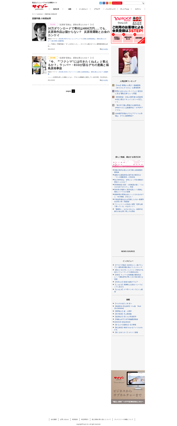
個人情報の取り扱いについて (101, 419)
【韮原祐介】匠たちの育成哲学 (125, 316)
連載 (69, 9)
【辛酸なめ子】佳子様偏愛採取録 (126, 319)
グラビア (97, 9)
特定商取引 (84, 419)
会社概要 (54, 419)
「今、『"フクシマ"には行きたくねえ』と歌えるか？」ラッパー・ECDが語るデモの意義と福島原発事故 (78, 65)
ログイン (138, 9)
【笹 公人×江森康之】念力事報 (125, 325)
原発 (84, 39)
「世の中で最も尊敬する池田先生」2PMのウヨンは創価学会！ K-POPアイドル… (129, 107)
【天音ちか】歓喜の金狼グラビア (126, 282)
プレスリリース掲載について (123, 419)
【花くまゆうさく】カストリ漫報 (126, 332)
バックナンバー (111, 9)
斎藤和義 (61, 41)
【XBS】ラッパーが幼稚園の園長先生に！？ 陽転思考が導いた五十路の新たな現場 (128, 277)
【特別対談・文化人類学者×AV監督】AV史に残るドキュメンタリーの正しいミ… (129, 99)
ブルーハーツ (72, 72)
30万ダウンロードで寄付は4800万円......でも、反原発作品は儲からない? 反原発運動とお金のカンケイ (79, 32)
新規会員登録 (117, 3)
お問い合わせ (64, 419)
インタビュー (83, 9)
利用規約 (75, 419)
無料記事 (56, 9)
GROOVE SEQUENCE (122, 322)
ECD (65, 72)
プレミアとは (124, 9)
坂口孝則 (54, 41)
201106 (61, 39)
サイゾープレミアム (40, 7)
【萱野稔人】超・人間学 (123, 311)
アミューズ (79, 39)
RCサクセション (69, 39)
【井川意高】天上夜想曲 (123, 314)
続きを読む (104, 49)
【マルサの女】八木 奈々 (123, 303)
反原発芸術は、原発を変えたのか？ (92, 72)
